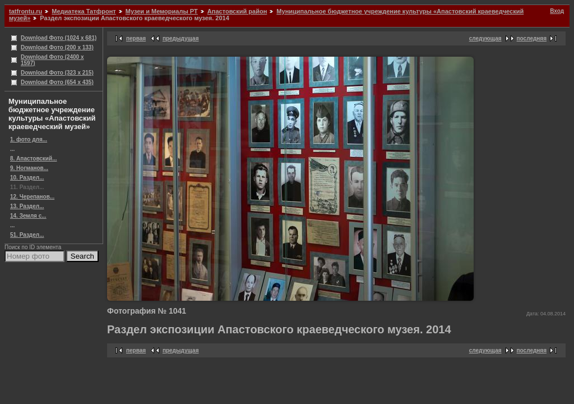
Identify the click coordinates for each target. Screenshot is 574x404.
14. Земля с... (28, 216)
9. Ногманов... (29, 168)
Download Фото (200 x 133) (57, 47)
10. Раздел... (27, 178)
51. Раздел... (27, 235)
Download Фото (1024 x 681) (58, 38)
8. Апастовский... (33, 158)
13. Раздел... (27, 206)
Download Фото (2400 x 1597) (52, 60)
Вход (557, 11)
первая (136, 38)
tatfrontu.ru (25, 11)
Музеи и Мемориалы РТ (162, 11)
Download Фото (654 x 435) (57, 82)
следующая (485, 38)
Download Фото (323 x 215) (57, 73)
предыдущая (181, 38)
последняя (532, 38)
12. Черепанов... (32, 197)
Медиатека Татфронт (83, 11)
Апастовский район (237, 11)
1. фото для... (28, 139)
